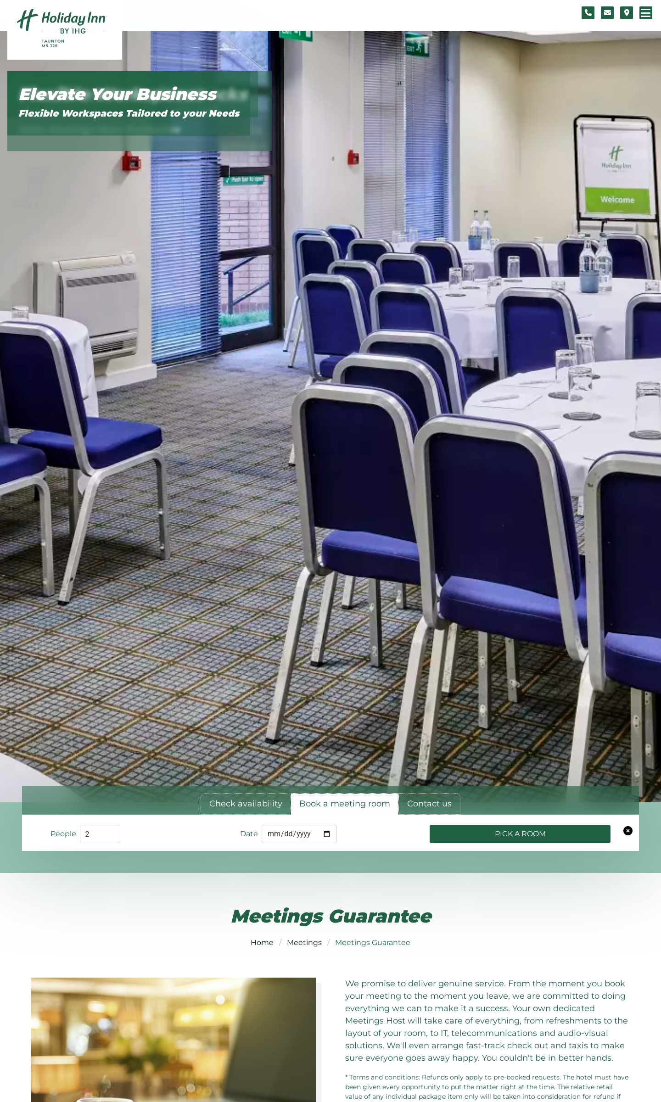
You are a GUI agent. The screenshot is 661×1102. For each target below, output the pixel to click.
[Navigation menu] (645, 12)
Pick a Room (520, 833)
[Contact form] (607, 12)
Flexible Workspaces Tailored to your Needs (128, 113)
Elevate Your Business (117, 94)
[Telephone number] (588, 12)
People (63, 833)
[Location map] (626, 12)
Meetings (304, 942)
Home (262, 942)
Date (249, 833)
